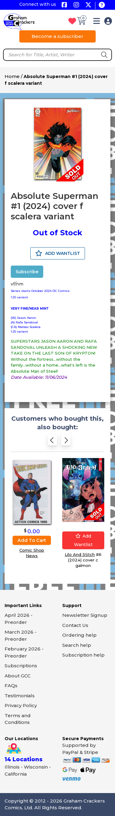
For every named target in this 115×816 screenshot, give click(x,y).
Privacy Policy (21, 705)
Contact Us (75, 625)
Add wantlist (83, 540)
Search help (76, 645)
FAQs (11, 685)
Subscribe (27, 271)
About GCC (18, 676)
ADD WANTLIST (57, 253)
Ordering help (79, 635)
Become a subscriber (57, 36)
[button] (96, 22)
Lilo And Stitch (80, 554)
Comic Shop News (31, 553)
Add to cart (31, 540)
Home (12, 76)
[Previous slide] (52, 442)
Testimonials (20, 696)
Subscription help (83, 655)
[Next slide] (66, 442)
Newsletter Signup (84, 615)
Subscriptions (21, 666)
